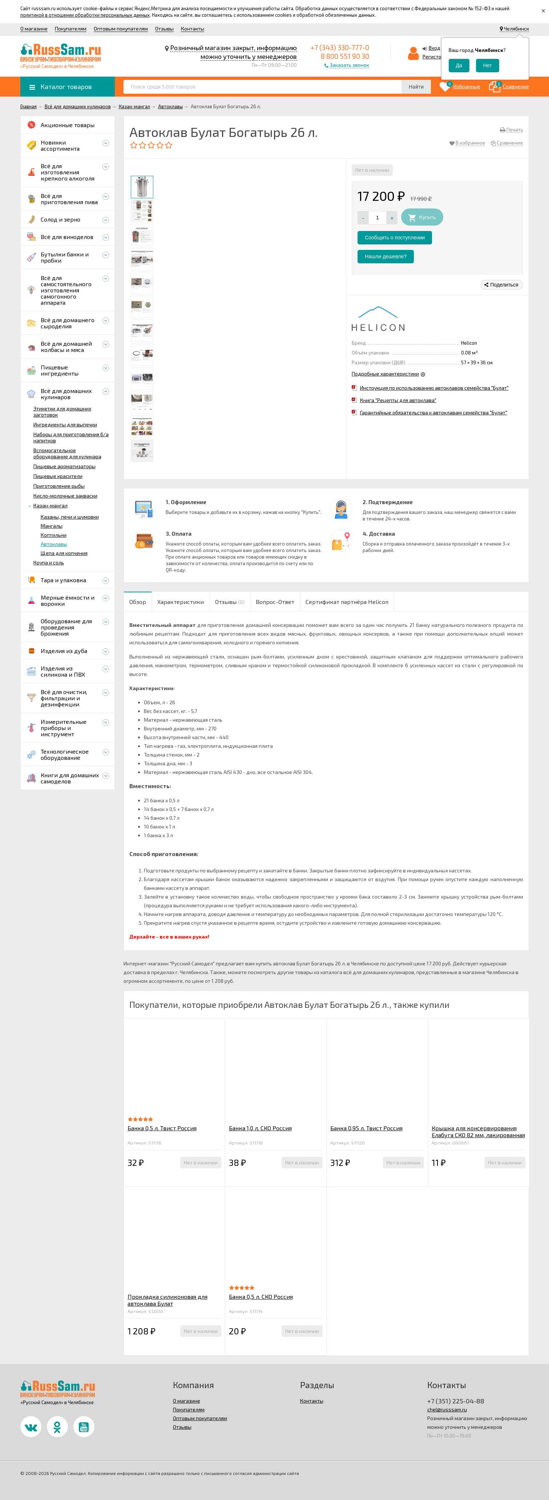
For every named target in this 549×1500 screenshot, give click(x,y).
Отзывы (164, 28)
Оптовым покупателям (121, 28)
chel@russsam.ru (447, 1409)
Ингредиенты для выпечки (65, 424)
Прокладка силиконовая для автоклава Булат (167, 1300)
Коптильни (53, 535)
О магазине (34, 28)
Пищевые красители (57, 476)
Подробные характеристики (385, 373)
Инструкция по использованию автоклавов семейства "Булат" (434, 388)
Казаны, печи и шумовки (70, 517)
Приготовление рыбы (59, 486)
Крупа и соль (48, 562)
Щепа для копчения (64, 553)
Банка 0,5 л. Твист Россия (162, 1127)
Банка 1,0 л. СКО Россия (260, 1127)
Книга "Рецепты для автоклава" (398, 400)
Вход (434, 48)
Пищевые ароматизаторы (64, 466)
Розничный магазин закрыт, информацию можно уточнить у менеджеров (233, 52)
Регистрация (438, 56)
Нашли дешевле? (386, 256)
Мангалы (51, 526)
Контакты (192, 28)
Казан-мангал (50, 505)
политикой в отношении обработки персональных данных (85, 15)
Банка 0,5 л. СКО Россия (261, 1296)
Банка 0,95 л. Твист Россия (366, 1127)
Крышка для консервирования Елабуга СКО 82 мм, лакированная (478, 1131)
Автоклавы (54, 544)
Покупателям (70, 28)
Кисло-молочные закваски (65, 495)
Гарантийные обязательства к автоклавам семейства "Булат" (433, 412)
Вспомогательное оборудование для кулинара (67, 453)
